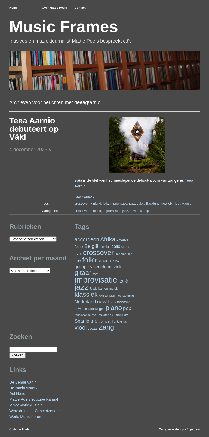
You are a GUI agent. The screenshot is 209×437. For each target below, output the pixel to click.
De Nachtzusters (23, 388)
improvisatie (118, 203)
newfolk (167, 203)
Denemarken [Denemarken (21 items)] (124, 254)
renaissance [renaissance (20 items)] (83, 315)
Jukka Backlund (148, 203)
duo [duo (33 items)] (78, 261)
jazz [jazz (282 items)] (81, 287)
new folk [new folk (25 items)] (81, 309)
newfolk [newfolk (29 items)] (123, 302)
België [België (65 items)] (91, 246)
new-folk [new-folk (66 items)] (106, 301)
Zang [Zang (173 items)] (106, 327)
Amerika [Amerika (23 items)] (122, 240)
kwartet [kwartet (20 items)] (103, 295)
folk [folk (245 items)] (88, 260)
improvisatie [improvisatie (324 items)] (96, 279)
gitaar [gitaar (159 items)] (83, 272)
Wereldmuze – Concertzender (34, 411)
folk (105, 203)
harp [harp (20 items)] (95, 273)
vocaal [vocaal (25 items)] (92, 328)
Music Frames (63, 26)
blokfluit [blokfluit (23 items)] (105, 247)
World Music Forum (25, 416)
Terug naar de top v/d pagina (179, 429)
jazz (132, 203)
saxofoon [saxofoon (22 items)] (105, 315)
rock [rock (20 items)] (94, 315)
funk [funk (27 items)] (116, 261)
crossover (81, 203)
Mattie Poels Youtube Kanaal (33, 399)
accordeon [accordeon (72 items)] (87, 239)
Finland (95, 203)
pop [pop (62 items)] (127, 308)
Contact (80, 7)
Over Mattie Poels (54, 7)
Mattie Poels (21, 429)
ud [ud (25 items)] (125, 321)
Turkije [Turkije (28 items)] (117, 321)
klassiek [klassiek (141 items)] (86, 294)
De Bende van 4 (22, 382)
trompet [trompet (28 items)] (105, 321)
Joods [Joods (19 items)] (93, 288)
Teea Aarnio (182, 203)
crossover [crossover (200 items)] (98, 252)
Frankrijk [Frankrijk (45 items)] (103, 260)
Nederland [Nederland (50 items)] (85, 301)
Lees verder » (84, 197)
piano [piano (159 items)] (114, 307)
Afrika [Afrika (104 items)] (107, 239)
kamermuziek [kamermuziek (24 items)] (108, 288)
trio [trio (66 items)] (93, 321)
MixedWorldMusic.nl (26, 405)
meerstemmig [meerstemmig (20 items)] (125, 295)
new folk (136, 211)
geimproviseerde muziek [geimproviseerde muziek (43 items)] (98, 267)
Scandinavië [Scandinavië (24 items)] (121, 315)
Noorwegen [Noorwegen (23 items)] (96, 309)
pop (146, 211)
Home (13, 7)
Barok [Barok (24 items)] (79, 247)
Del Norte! (17, 394)
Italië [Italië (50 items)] (123, 281)
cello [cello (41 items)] (116, 246)
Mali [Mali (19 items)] (112, 295)
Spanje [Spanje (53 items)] (82, 321)
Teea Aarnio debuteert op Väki (34, 128)
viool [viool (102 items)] (81, 327)
